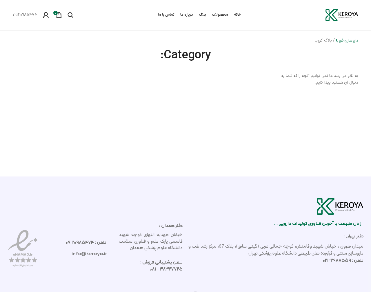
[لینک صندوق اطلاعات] (25, 15)
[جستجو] (70, 15)
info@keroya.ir (89, 253)
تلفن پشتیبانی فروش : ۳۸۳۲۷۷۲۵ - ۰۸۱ (161, 265)
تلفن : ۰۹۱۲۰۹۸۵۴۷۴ (86, 242)
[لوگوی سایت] (341, 14)
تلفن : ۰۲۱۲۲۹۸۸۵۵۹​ (343, 260)
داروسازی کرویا (347, 40)
